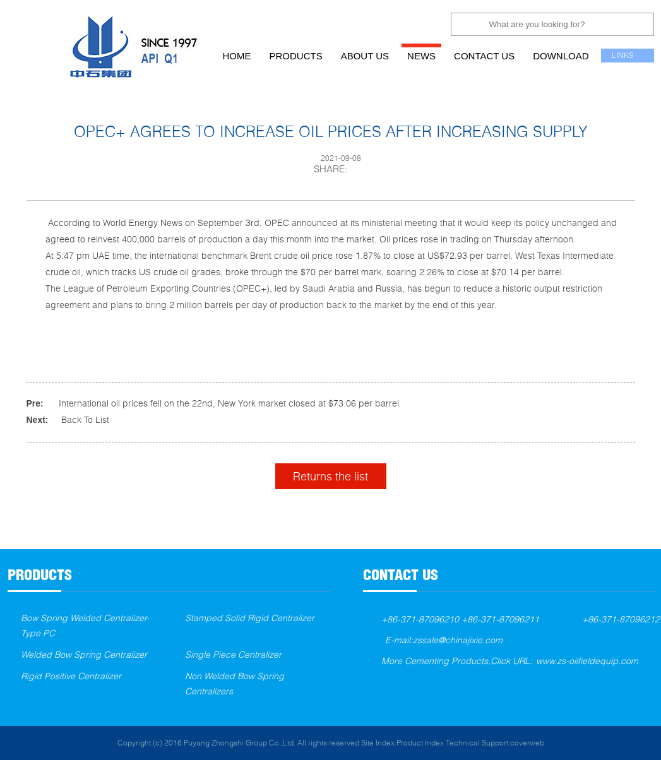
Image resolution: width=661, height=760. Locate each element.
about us (365, 55)
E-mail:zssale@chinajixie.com (444, 639)
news (421, 55)
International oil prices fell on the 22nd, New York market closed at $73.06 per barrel (229, 403)
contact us (484, 55)
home (237, 55)
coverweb (527, 742)
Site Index (378, 742)
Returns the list (330, 476)
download (560, 55)
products (296, 55)
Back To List (85, 419)
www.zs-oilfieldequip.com (587, 660)
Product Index (420, 742)
